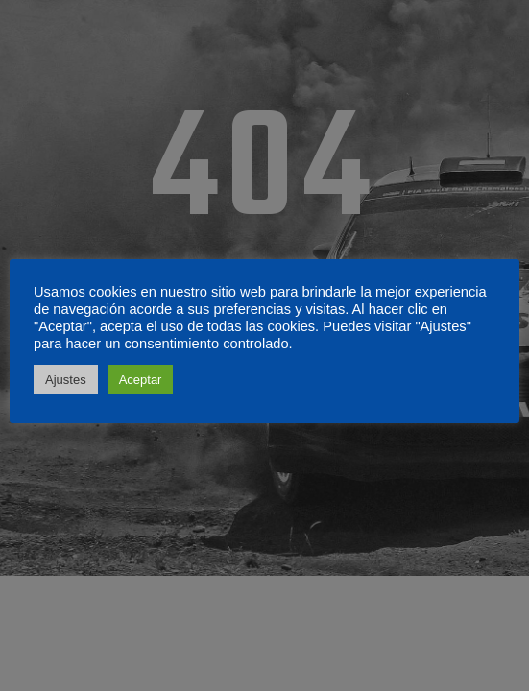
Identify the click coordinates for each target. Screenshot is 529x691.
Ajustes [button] (65, 379)
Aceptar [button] (140, 379)
